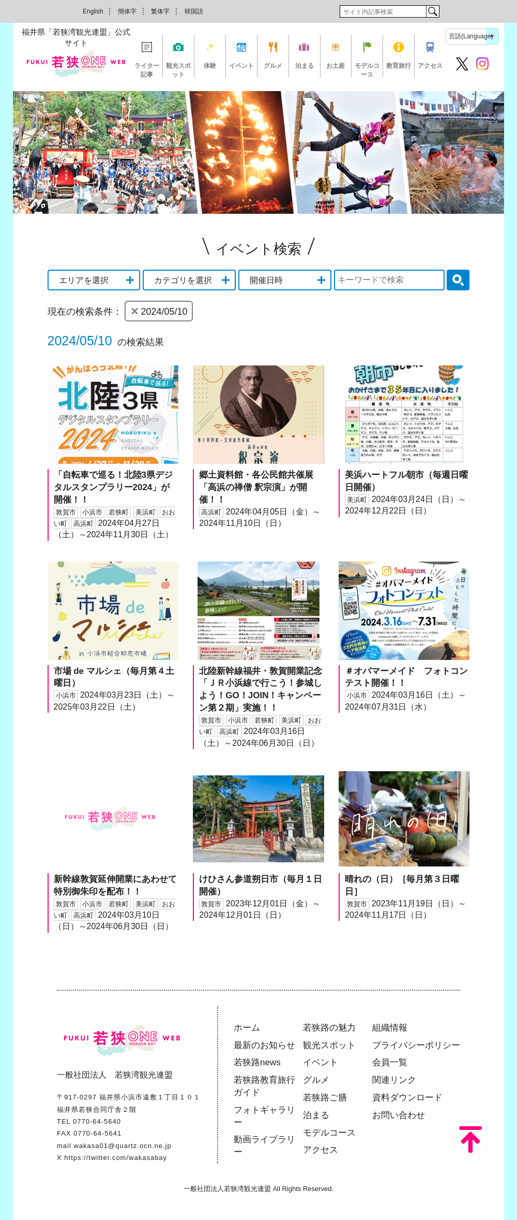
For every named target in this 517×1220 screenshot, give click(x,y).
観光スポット (178, 69)
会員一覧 (389, 1062)
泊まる (304, 65)
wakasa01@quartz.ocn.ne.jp (122, 1146)
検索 (432, 11)
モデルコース (367, 69)
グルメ (273, 65)
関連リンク (394, 1080)
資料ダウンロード (407, 1098)
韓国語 (194, 11)
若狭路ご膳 (325, 1098)
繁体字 (160, 11)
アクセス (430, 65)
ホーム (247, 1028)
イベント (241, 65)
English (93, 11)
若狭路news (257, 1062)
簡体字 (127, 11)
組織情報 (389, 1028)
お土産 (335, 65)
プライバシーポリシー (416, 1045)
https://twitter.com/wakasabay (115, 1158)
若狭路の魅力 (329, 1028)
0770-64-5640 (97, 1121)
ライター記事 (146, 69)
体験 (210, 65)
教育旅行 (398, 65)
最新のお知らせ (264, 1045)
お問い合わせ (398, 1115)
